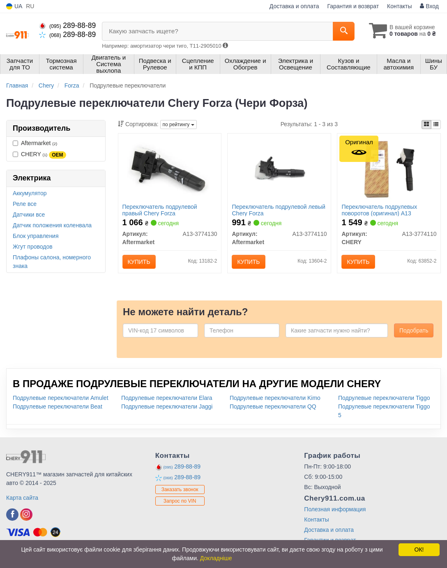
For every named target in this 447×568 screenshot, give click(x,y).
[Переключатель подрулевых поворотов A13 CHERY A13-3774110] (388, 169)
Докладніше (216, 558)
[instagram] (26, 514)
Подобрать (414, 330)
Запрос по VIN (180, 501)
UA (14, 6)
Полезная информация (335, 509)
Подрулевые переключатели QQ (273, 406)
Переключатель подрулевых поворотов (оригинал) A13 (379, 209)
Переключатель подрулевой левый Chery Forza (278, 209)
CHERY (39, 154)
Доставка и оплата (294, 6)
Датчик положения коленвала (52, 225)
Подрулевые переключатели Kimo (275, 398)
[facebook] (12, 514)
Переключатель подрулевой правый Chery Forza (159, 209)
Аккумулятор (30, 193)
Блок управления (36, 236)
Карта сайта (22, 497)
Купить (139, 262)
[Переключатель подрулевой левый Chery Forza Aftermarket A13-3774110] (279, 169)
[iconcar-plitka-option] (426, 124)
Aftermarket (35, 143)
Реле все (25, 204)
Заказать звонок (179, 489)
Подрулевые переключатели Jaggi (166, 406)
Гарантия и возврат (353, 6)
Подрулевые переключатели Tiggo (384, 398)
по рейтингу (178, 124)
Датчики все (29, 214)
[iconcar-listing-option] (436, 124)
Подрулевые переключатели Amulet (60, 398)
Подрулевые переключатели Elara (166, 398)
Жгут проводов (33, 246)
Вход (429, 6)
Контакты (399, 6)
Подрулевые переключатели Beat (57, 406)
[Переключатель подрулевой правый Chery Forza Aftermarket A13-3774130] (169, 169)
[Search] (344, 31)
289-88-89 (67, 25)
